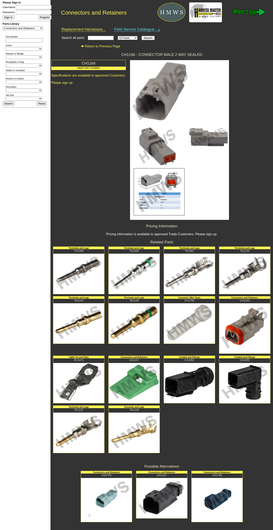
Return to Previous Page (100, 46)
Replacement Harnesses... (83, 29)
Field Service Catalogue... (137, 29)
